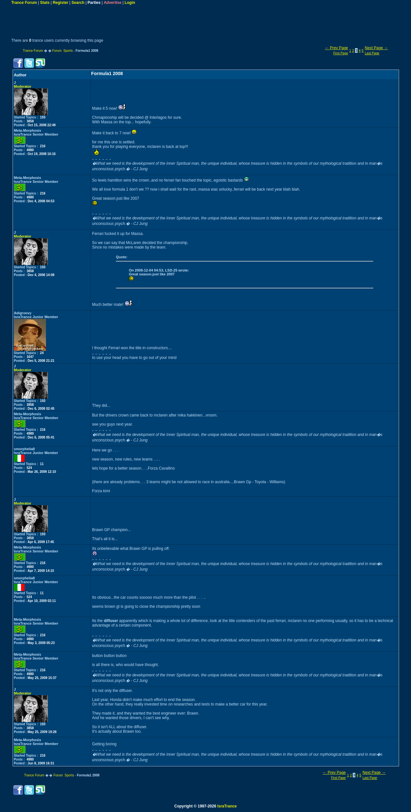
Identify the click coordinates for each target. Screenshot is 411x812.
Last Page (372, 53)
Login (130, 2)
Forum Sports (62, 50)
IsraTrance (227, 806)
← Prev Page (336, 48)
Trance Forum (24, 2)
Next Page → (376, 48)
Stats (45, 2)
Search (78, 2)
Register (60, 2)
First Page (340, 53)
